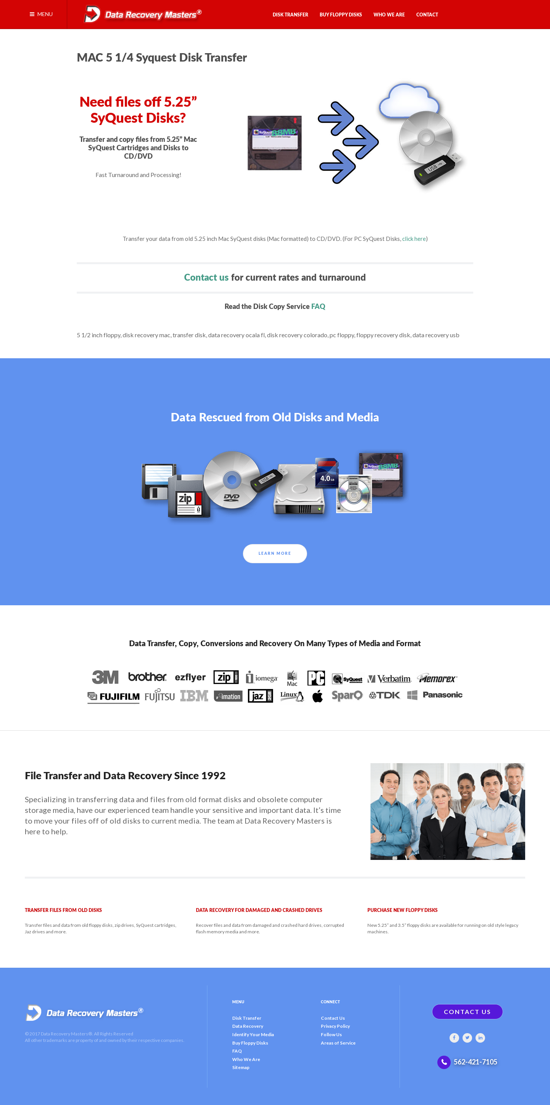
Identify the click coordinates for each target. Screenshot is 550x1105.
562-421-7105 (475, 1062)
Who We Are (246, 1059)
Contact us (206, 278)
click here (414, 238)
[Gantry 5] (140, 12)
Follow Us (331, 1034)
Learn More (275, 554)
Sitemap (240, 1067)
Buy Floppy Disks (250, 1043)
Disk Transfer (246, 1018)
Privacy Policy (335, 1026)
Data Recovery (247, 1026)
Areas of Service (338, 1043)
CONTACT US (467, 1011)
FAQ (318, 306)
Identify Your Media (253, 1034)
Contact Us (333, 1018)
